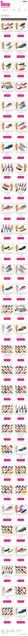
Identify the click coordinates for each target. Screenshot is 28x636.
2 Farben (21, 36)
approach (13, 630)
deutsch (24, 1)
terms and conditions (10, 631)
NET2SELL (25, 634)
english (26, 1)
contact (2, 630)
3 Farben (21, 76)
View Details (21, 56)
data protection (4, 633)
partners (3, 631)
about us (7, 630)
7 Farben (7, 95)
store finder (18, 630)
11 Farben (7, 318)
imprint (17, 631)
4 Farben (7, 36)
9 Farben (21, 198)
